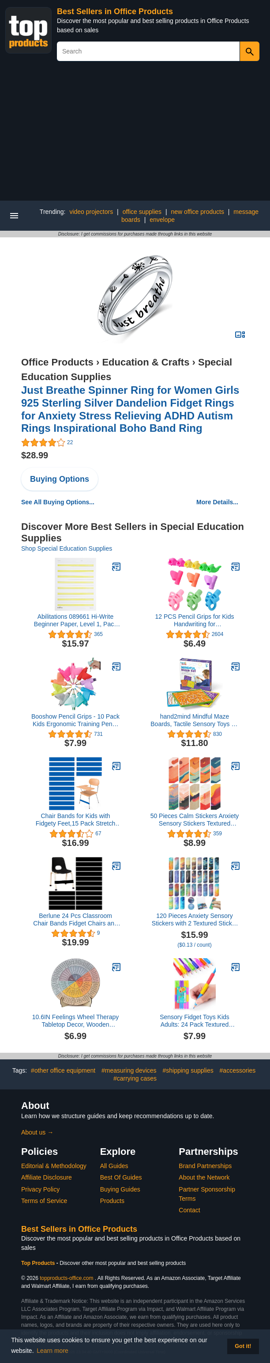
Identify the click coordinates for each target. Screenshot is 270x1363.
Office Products (57, 362)
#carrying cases (135, 1078)
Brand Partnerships (205, 1165)
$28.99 (34, 455)
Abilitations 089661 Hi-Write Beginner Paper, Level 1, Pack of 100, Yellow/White (75, 620)
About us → (37, 1132)
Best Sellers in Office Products (115, 11)
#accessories (238, 1070)
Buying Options (59, 479)
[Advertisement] (135, 134)
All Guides (114, 1165)
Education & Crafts (145, 362)
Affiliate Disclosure (46, 1177)
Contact (189, 1210)
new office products (197, 211)
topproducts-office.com (66, 1278)
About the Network (204, 1177)
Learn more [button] (52, 1350)
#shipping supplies (187, 1070)
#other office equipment (63, 1070)
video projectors (91, 211)
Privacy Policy (40, 1189)
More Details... (217, 502)
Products (112, 1200)
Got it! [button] (243, 1346)
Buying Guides (120, 1189)
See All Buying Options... (57, 502)
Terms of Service (44, 1200)
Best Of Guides (121, 1177)
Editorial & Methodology (53, 1165)
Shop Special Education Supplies (66, 548)
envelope (162, 219)
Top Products (38, 1263)
